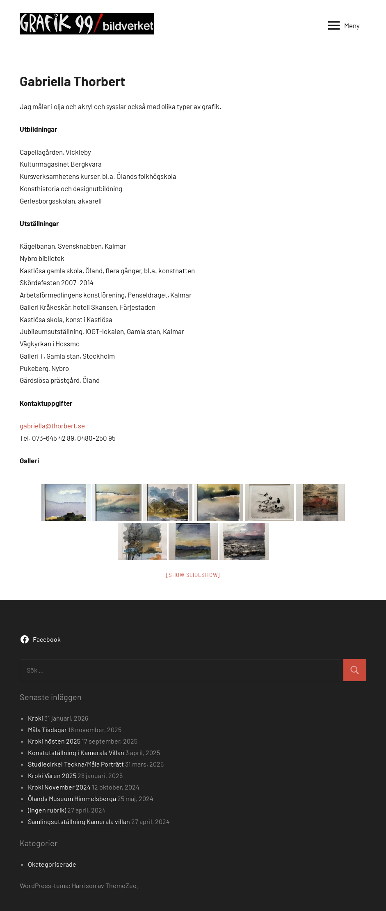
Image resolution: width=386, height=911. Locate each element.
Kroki (35, 718)
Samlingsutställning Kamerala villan (79, 821)
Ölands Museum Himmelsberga (72, 798)
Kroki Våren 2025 (52, 775)
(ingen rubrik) (47, 810)
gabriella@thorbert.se (52, 425)
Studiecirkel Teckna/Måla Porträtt (76, 764)
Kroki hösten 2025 (54, 741)
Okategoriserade (52, 864)
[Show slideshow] (193, 575)
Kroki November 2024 (59, 787)
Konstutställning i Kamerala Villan (76, 752)
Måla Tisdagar (47, 729)
